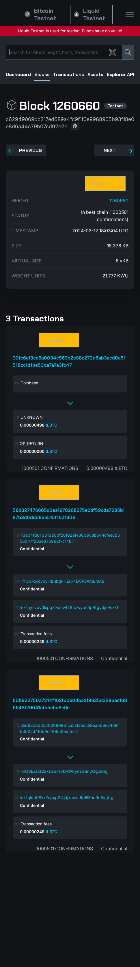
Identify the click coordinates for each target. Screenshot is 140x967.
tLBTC (51, 425)
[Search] (57, 52)
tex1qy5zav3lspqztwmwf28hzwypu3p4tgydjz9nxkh (69, 607)
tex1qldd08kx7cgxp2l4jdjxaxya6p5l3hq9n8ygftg (66, 797)
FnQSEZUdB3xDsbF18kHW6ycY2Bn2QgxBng (64, 771)
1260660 (118, 200)
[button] (75, 126)
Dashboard (18, 74)
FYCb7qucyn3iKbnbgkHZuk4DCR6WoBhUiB (62, 581)
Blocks (42, 74)
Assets (95, 74)
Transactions (68, 74)
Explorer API (120, 74)
